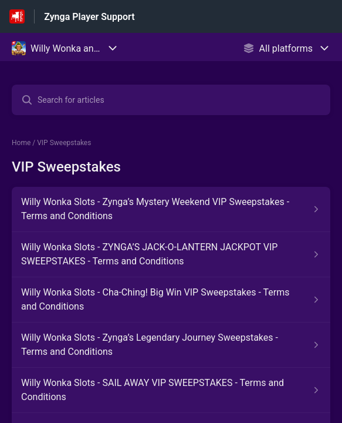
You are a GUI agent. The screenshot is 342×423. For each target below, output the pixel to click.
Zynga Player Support (89, 16)
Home (21, 143)
